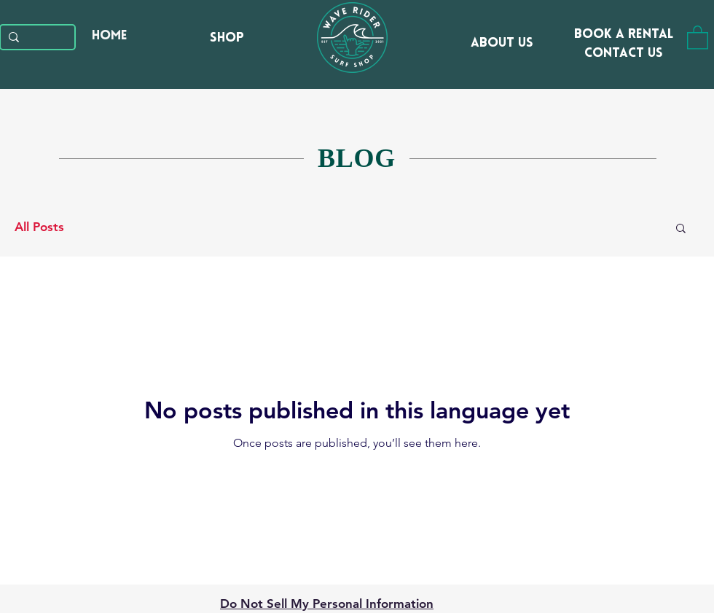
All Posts (39, 226)
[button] (697, 37)
